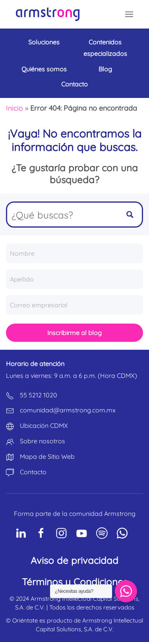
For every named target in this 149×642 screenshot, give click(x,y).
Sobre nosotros (42, 441)
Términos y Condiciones (75, 582)
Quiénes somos (44, 69)
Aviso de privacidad (74, 560)
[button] (129, 14)
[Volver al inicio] (47, 14)
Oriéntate (25, 620)
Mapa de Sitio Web (47, 456)
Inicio (14, 108)
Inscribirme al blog (74, 333)
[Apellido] (74, 279)
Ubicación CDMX (44, 425)
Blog (105, 69)
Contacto (74, 84)
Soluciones (44, 42)
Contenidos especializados (105, 47)
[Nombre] (74, 253)
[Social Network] (21, 533)
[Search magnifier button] (130, 214)
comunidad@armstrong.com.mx (68, 410)
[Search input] (63, 214)
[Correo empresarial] (74, 305)
